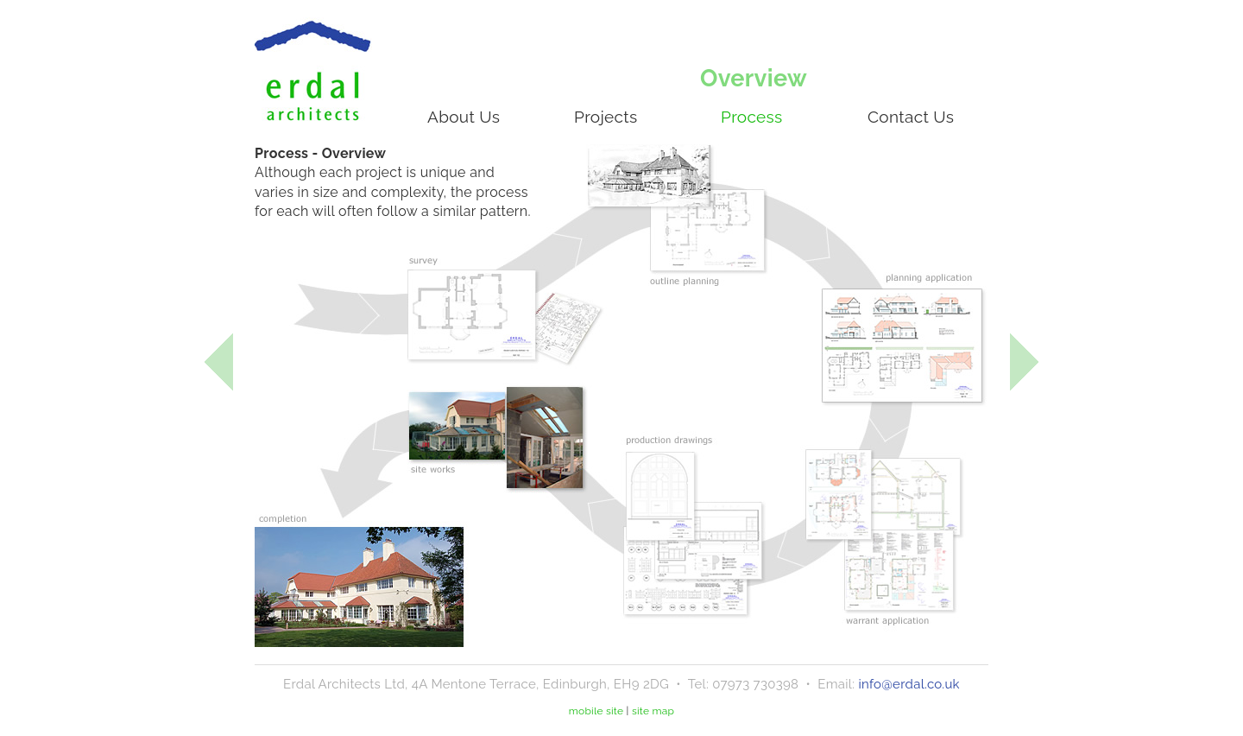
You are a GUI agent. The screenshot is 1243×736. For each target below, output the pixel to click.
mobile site (596, 711)
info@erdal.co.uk (908, 684)
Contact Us (911, 116)
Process (752, 116)
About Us (463, 116)
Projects (605, 116)
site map (653, 711)
